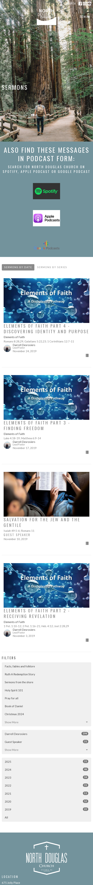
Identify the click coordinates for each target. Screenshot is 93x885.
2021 (46, 793)
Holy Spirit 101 (14, 690)
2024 (46, 769)
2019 (46, 809)
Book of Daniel (14, 706)
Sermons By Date (18, 267)
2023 (46, 777)
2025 (46, 761)
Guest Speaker (46, 741)
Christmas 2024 (14, 714)
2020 (46, 801)
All (6, 817)
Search (71, 3)
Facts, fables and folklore (20, 666)
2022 (46, 785)
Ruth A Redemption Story (20, 674)
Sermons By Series (52, 267)
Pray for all (11, 698)
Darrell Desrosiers (46, 734)
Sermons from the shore (19, 682)
